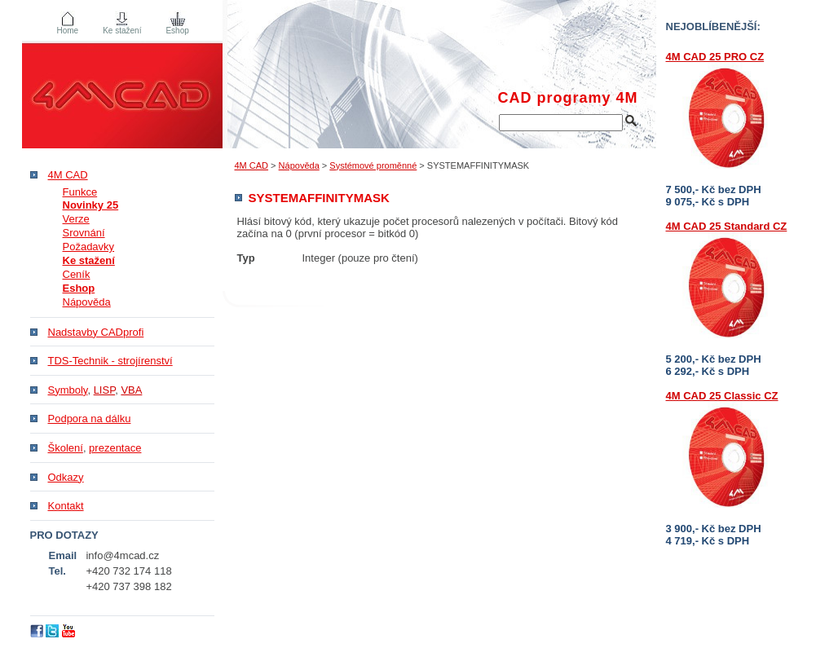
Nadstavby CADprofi (96, 332)
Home (68, 30)
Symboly (68, 390)
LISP (105, 390)
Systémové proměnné (373, 165)
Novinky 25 (91, 205)
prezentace (115, 448)
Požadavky (89, 246)
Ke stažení (122, 30)
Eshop (176, 30)
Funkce (80, 192)
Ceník (76, 274)
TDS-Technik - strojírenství (110, 361)
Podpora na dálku (89, 418)
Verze (76, 219)
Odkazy (66, 477)
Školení (65, 448)
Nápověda (299, 165)
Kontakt (66, 506)
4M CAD (252, 165)
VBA (131, 390)
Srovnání (84, 233)
